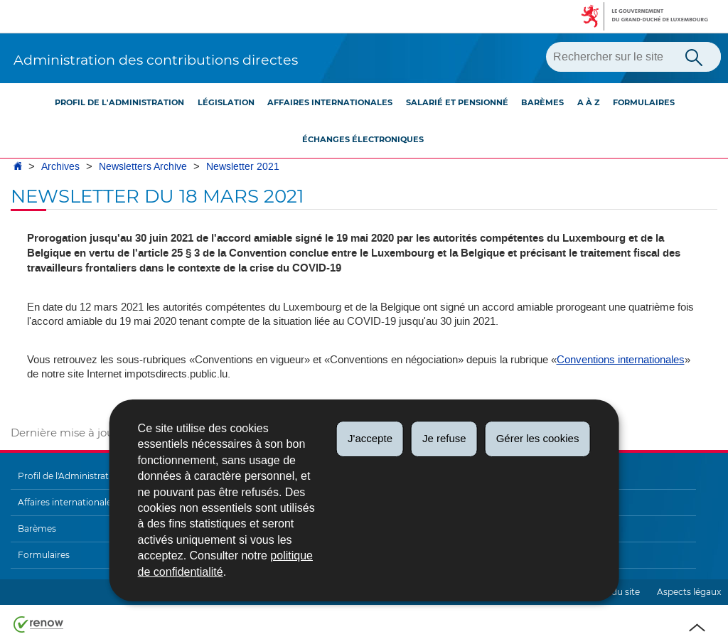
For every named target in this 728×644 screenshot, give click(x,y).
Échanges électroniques (363, 139)
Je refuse (444, 438)
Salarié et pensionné (457, 102)
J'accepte (370, 438)
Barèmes (542, 102)
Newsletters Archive (143, 167)
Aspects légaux (689, 591)
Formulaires (644, 102)
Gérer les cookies (537, 438)
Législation (226, 102)
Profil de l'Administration (119, 102)
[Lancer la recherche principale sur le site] (694, 56)
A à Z (588, 102)
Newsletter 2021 (242, 167)
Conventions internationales (621, 360)
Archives (60, 167)
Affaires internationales (329, 102)
